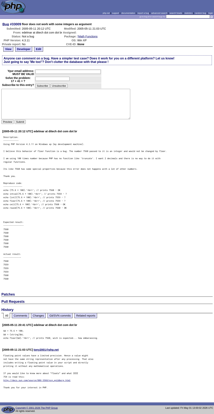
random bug (200, 13)
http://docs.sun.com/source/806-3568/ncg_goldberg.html (37, 380)
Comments (20, 315)
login (211, 13)
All (6, 315)
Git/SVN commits (60, 315)
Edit (38, 49)
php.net (106, 13)
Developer (24, 49)
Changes (38, 315)
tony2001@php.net (46, 349)
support (115, 13)
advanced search (159, 13)
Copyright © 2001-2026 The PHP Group (36, 408)
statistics (189, 13)
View (8, 49)
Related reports (85, 315)
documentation (128, 13)
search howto (176, 13)
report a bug (143, 13)
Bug (6, 24)
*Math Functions (87, 36)
